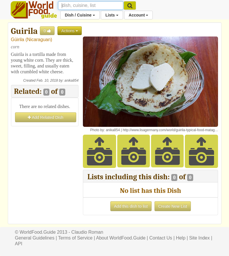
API (19, 243)
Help (180, 237)
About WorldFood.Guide (121, 237)
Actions (69, 30)
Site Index (199, 237)
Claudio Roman (87, 232)
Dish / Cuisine (80, 15)
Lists (111, 15)
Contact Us (160, 237)
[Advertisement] (45, 157)
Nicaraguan (39, 39)
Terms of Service (75, 237)
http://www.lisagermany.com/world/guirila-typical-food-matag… (170, 130)
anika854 (71, 80)
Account (138, 15)
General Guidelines (35, 237)
